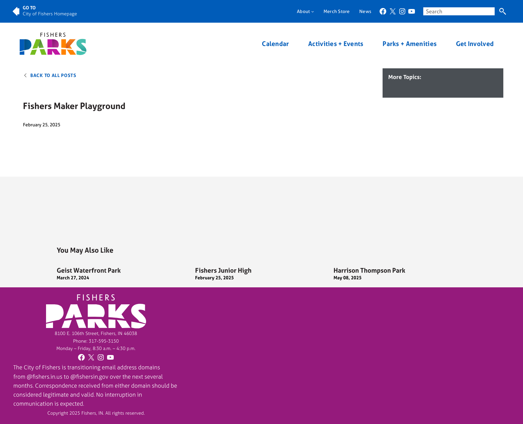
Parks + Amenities (410, 43)
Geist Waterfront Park (89, 270)
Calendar (275, 43)
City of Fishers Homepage (50, 13)
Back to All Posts (53, 75)
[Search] (502, 11)
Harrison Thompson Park (369, 270)
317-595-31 (101, 341)
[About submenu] (312, 11)
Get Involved (475, 43)
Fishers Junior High (223, 270)
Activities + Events (335, 43)
